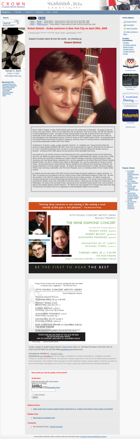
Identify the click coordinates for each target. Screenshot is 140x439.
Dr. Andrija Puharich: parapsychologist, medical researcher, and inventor (133, 175)
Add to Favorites (131, 28)
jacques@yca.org (66, 349)
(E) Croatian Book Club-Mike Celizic (132, 182)
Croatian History (128, 49)
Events (39, 23)
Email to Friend (131, 21)
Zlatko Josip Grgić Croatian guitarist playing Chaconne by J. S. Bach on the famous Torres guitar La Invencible (73, 409)
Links (48, 12)
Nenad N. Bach (34, 32)
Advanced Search (9, 25)
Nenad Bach (6, 94)
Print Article (130, 25)
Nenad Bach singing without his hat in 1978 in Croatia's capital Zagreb (133, 196)
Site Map (18, 12)
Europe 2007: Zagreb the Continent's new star (132, 188)
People (39, 21)
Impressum (40, 12)
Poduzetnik (130, 122)
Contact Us (29, 12)
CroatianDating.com (9, 84)
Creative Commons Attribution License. (94, 436)
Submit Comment (56, 427)
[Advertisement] (130, 149)
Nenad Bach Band (8, 87)
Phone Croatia (7, 89)
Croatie (125, 54)
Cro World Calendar (129, 45)
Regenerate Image (53, 387)
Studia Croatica (128, 47)
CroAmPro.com (130, 70)
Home (32, 21)
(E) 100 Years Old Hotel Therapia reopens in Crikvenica (131, 205)
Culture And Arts (42, 24)
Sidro (4, 95)
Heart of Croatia (7, 92)
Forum (55, 12)
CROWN (126, 43)
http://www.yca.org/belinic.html (44, 418)
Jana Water (6, 90)
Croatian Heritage (129, 51)
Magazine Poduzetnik (9, 85)
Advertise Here (131, 127)
